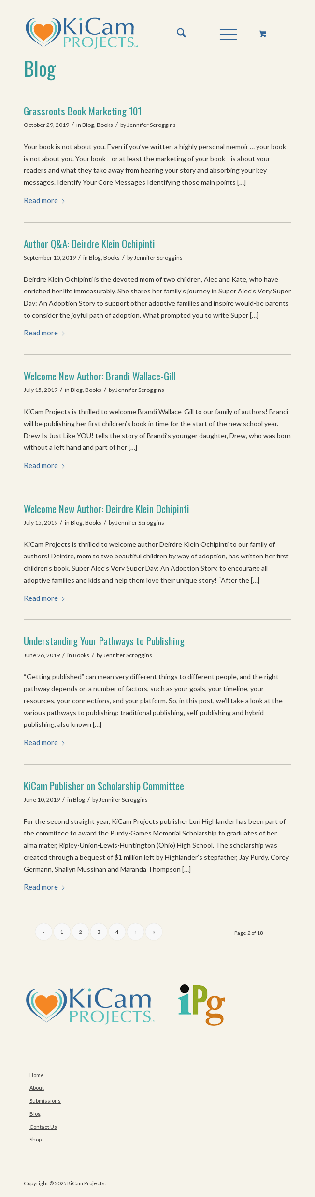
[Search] (176, 33)
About (36, 1088)
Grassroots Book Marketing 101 (83, 110)
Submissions (45, 1101)
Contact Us (43, 1127)
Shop (35, 1139)
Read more (45, 200)
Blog (40, 68)
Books (105, 124)
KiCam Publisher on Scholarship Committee (104, 785)
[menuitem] (176, 33)
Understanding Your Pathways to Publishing (104, 640)
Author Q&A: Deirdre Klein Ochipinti (89, 243)
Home (36, 1075)
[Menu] (223, 33)
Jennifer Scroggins (151, 124)
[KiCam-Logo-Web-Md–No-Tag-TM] (131, 33)
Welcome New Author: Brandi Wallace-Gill (99, 375)
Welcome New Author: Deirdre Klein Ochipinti (106, 508)
